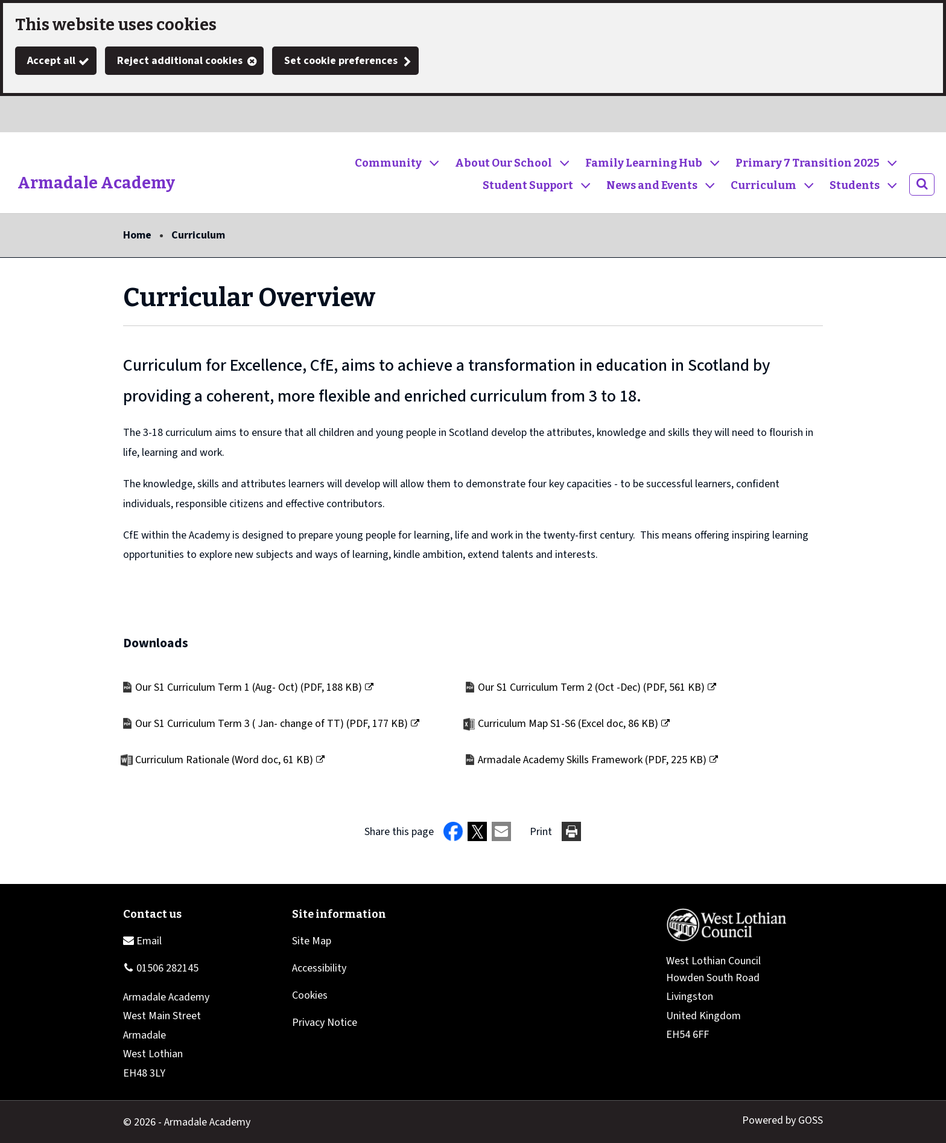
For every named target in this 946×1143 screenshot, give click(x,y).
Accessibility (319, 968)
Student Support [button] (528, 185)
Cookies (310, 995)
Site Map (311, 941)
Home (137, 235)
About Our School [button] (503, 163)
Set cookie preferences (341, 60)
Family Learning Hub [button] (643, 163)
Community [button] (388, 163)
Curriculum (198, 235)
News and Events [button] (651, 185)
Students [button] (855, 185)
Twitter (24, 114)
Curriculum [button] (763, 185)
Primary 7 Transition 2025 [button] (807, 163)
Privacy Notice (324, 1022)
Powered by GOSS (782, 1120)
